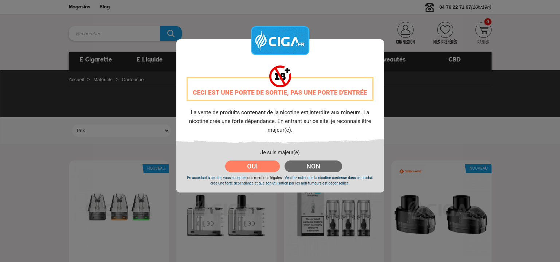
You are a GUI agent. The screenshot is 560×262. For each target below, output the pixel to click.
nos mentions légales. (265, 178)
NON (313, 166)
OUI (252, 166)
